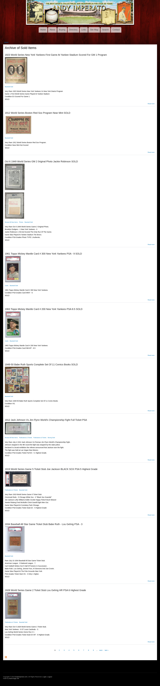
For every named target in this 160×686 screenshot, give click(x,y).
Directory (73, 30)
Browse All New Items (11, 222)
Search (105, 30)
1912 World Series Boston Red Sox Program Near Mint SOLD (37, 113)
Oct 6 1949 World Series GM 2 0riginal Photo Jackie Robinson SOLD (41, 161)
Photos (21, 222)
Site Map (94, 30)
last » (106, 650)
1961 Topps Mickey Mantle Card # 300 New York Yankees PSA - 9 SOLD (43, 253)
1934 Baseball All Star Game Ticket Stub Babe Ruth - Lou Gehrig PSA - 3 (43, 524)
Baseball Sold (9, 86)
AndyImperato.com (21, 677)
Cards (6, 285)
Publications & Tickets (25, 437)
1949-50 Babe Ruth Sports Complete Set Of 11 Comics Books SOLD (41, 364)
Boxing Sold (51, 437)
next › (101, 650)
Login (44, 677)
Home (43, 30)
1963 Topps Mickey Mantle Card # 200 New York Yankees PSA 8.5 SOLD (43, 309)
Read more (151, 103)
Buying (62, 30)
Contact (116, 30)
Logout (50, 677)
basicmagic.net (14, 678)
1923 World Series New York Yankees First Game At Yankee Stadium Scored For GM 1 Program (56, 55)
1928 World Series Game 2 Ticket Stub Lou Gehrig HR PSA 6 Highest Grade (45, 590)
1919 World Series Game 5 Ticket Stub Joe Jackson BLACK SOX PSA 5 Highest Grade (51, 469)
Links (83, 30)
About (52, 30)
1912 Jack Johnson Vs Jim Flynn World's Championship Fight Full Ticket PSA (46, 420)
